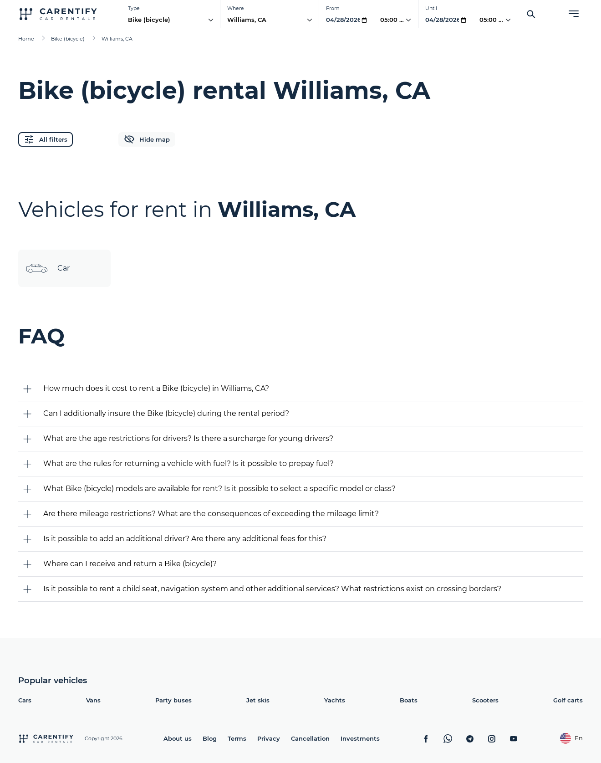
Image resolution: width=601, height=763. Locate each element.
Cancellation (310, 738)
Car (47, 268)
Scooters (485, 700)
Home (26, 39)
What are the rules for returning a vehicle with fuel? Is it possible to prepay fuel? (188, 463)
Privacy (268, 738)
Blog (210, 738)
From (333, 8)
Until (431, 8)
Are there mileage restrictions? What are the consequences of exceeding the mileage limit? (211, 513)
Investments (360, 738)
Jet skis (258, 700)
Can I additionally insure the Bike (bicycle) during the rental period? (166, 413)
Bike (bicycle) (149, 19)
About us (177, 738)
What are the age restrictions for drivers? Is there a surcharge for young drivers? (188, 438)
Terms (237, 738)
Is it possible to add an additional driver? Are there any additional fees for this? (184, 538)
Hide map (147, 139)
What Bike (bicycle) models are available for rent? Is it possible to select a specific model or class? (219, 488)
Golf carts (568, 700)
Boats (409, 700)
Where (235, 8)
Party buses (173, 700)
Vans (93, 700)
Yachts (334, 700)
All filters (45, 139)
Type (134, 8)
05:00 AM (394, 19)
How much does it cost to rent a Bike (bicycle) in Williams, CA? (156, 388)
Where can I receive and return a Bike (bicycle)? (130, 563)
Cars (24, 700)
